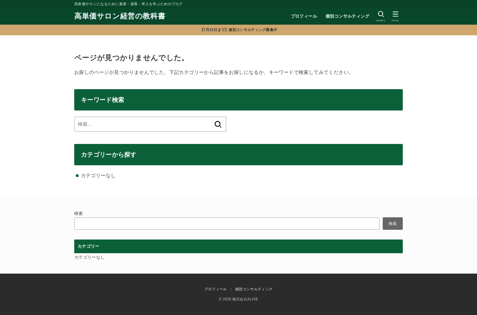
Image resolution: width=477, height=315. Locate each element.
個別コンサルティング (347, 16)
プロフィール (304, 16)
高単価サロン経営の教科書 (119, 16)
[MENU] (395, 16)
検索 (78, 213)
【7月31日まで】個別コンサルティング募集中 (238, 30)
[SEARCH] (381, 16)
